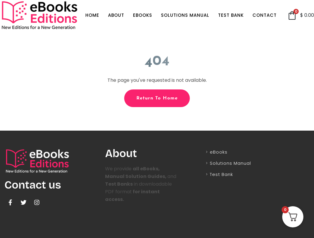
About (116, 15)
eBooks (142, 15)
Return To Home (157, 98)
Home (92, 15)
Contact (264, 15)
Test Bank (231, 15)
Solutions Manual (185, 15)
